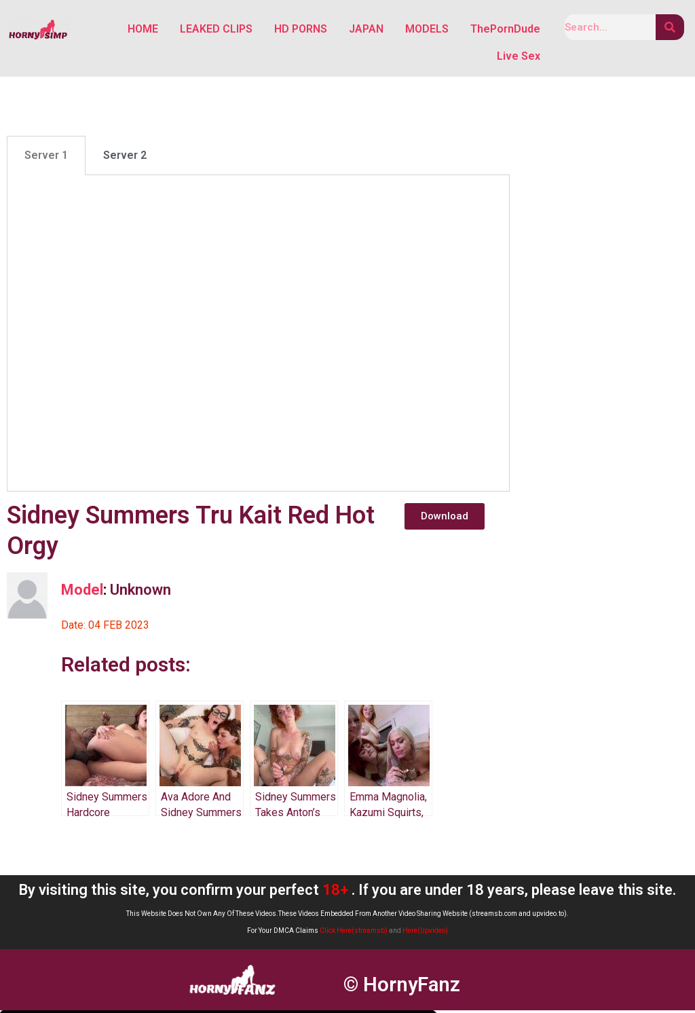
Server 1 (46, 157)
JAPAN (366, 29)
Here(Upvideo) (425, 933)
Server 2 (125, 157)
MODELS (427, 29)
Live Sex (518, 58)
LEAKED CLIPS (216, 29)
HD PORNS (300, 29)
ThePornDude (505, 29)
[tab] (46, 158)
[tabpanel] (258, 336)
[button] (445, 519)
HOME (143, 29)
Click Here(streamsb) (354, 933)
